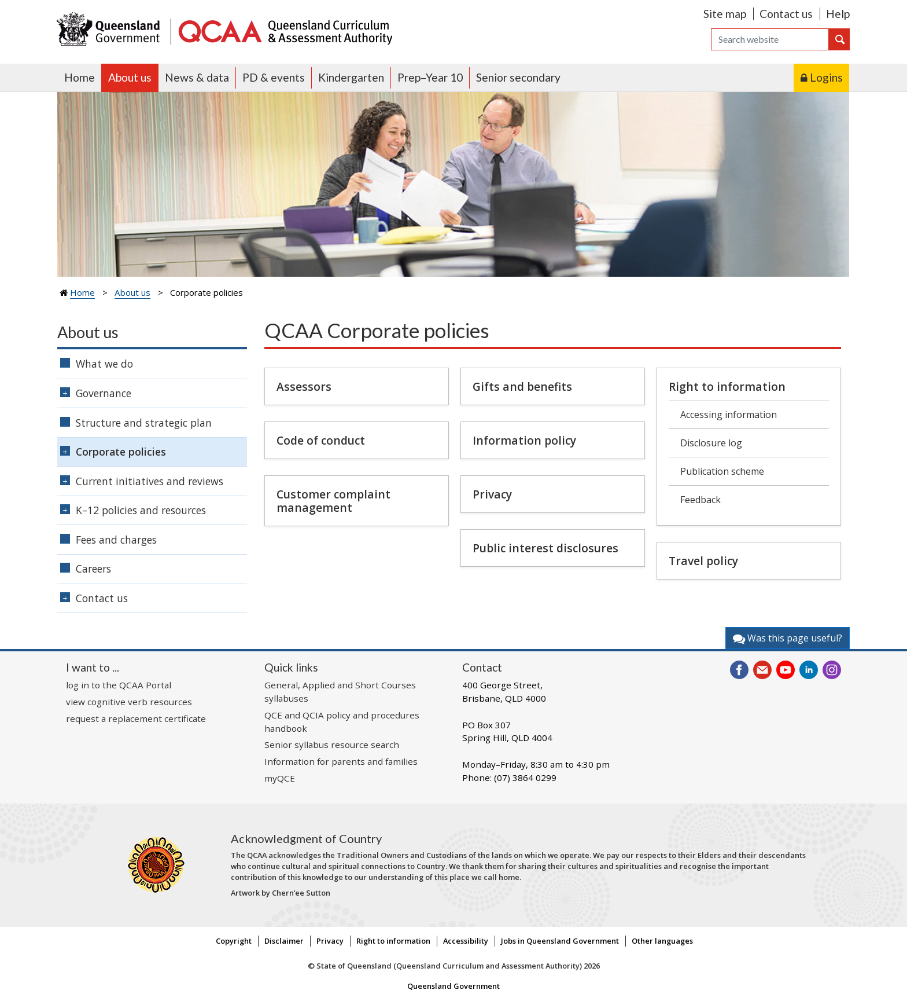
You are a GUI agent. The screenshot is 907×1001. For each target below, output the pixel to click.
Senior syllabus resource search (331, 744)
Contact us (786, 13)
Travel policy (703, 561)
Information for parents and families (341, 761)
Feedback (700, 499)
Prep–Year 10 (430, 77)
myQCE (279, 778)
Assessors (303, 386)
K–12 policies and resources (141, 510)
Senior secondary (518, 77)
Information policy (524, 440)
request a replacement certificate (136, 718)
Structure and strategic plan (144, 423)
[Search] (770, 39)
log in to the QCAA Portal (118, 685)
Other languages (662, 941)
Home (79, 77)
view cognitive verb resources (129, 701)
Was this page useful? (787, 638)
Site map (724, 13)
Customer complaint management (333, 500)
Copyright (234, 941)
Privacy (492, 494)
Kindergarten (351, 77)
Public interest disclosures (545, 548)
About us (130, 77)
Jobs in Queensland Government (560, 941)
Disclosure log (711, 443)
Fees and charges (116, 540)
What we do (104, 364)
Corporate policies (121, 452)
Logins (826, 77)
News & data (197, 77)
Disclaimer (284, 941)
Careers (93, 568)
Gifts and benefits (522, 386)
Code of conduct (320, 440)
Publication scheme (722, 471)
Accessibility (465, 941)
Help (838, 13)
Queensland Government (453, 986)
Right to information (727, 386)
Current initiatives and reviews (149, 481)
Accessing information (728, 414)
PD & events (273, 77)
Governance (103, 393)
